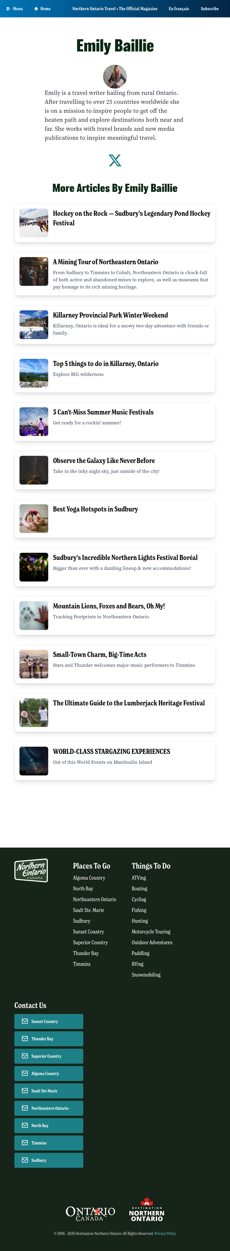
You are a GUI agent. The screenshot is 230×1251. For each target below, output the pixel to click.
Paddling (140, 953)
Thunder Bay (86, 953)
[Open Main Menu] (14, 8)
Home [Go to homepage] (42, 8)
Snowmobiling (146, 975)
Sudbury (81, 921)
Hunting (140, 921)
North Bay (83, 889)
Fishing (139, 910)
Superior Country (90, 942)
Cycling (139, 899)
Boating (139, 889)
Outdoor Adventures (152, 942)
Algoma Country (89, 878)
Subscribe (210, 8)
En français (179, 8)
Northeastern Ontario (94, 899)
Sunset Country (88, 932)
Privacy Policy (165, 1233)
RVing (137, 964)
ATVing (139, 878)
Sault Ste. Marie (88, 910)
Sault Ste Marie (44, 1091)
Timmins (81, 964)
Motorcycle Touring (151, 932)
